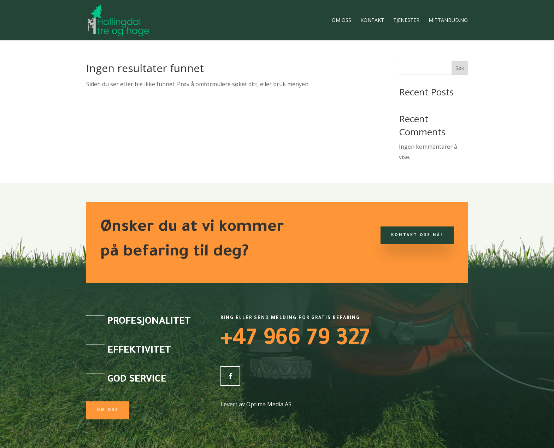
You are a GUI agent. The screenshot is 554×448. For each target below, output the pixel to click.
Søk (459, 68)
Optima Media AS (268, 404)
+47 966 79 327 (295, 340)
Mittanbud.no (448, 20)
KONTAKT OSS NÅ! (417, 235)
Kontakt (372, 20)
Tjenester (406, 20)
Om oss (341, 20)
